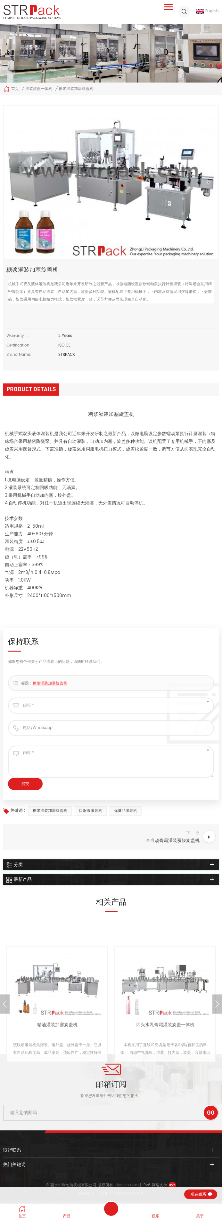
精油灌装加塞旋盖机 (57, 1087)
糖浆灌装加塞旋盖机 (50, 692)
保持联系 (111, 1209)
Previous (5, 1066)
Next (217, 1066)
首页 (11, 89)
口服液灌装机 (90, 811)
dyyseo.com (127, 1185)
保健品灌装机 (125, 811)
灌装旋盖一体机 (38, 89)
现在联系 (198, 1194)
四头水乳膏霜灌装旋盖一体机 (165, 1087)
